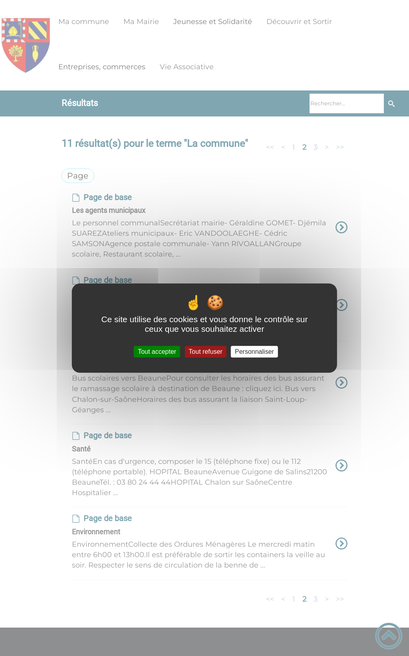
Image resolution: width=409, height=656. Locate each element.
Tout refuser (205, 351)
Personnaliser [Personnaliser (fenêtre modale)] (254, 351)
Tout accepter (157, 351)
